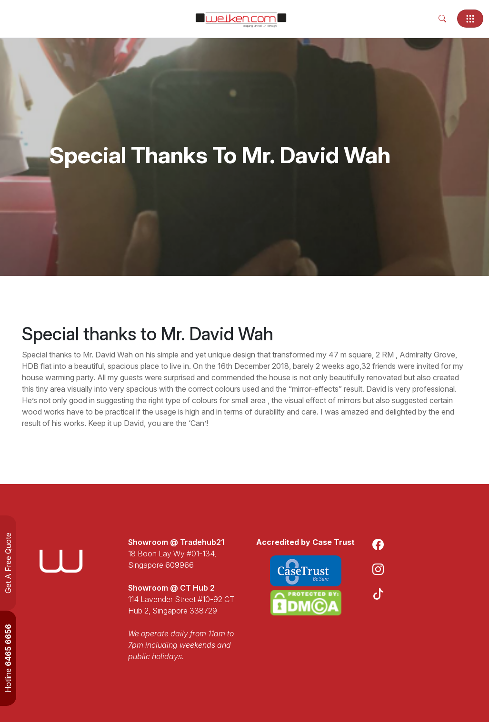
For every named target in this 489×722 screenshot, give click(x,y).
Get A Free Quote (8, 563)
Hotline (8, 658)
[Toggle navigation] (470, 19)
